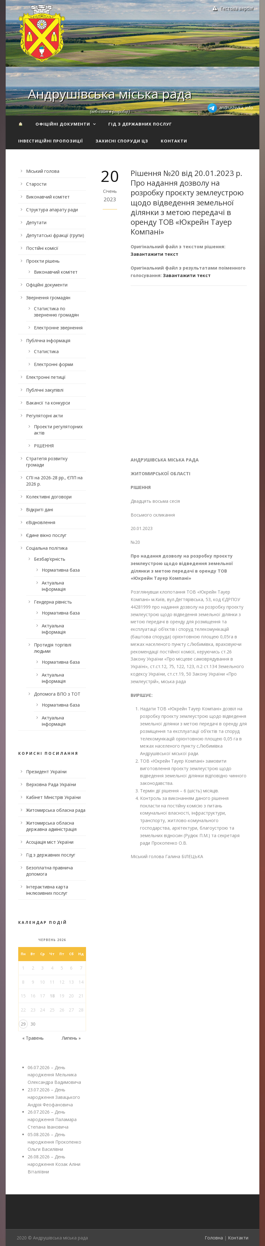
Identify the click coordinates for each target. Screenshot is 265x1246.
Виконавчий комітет (48, 197)
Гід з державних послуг (140, 124)
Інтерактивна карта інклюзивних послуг (47, 890)
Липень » (71, 1038)
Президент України (46, 772)
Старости (36, 184)
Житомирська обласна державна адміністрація (51, 826)
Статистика (46, 351)
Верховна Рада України (51, 784)
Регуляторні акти (44, 416)
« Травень (33, 1038)
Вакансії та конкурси (48, 403)
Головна (214, 1238)
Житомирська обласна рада (55, 810)
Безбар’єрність (49, 559)
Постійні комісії (42, 248)
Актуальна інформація (54, 586)
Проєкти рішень (43, 261)
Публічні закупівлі (44, 390)
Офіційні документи (62, 124)
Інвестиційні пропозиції (50, 141)
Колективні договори (49, 497)
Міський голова (42, 171)
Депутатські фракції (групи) (55, 235)
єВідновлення (40, 522)
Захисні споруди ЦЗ (121, 141)
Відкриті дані (39, 509)
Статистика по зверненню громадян (56, 312)
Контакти (174, 141)
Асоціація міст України (49, 842)
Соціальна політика (47, 548)
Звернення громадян (48, 298)
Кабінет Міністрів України (53, 797)
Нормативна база (61, 570)
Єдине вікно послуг (46, 535)
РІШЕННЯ (44, 446)
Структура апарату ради (52, 210)
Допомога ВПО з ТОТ (57, 694)
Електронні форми (53, 364)
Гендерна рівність (53, 602)
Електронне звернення (58, 328)
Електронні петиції (46, 377)
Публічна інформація (48, 340)
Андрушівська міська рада (110, 93)
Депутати (36, 222)
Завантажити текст (154, 254)
